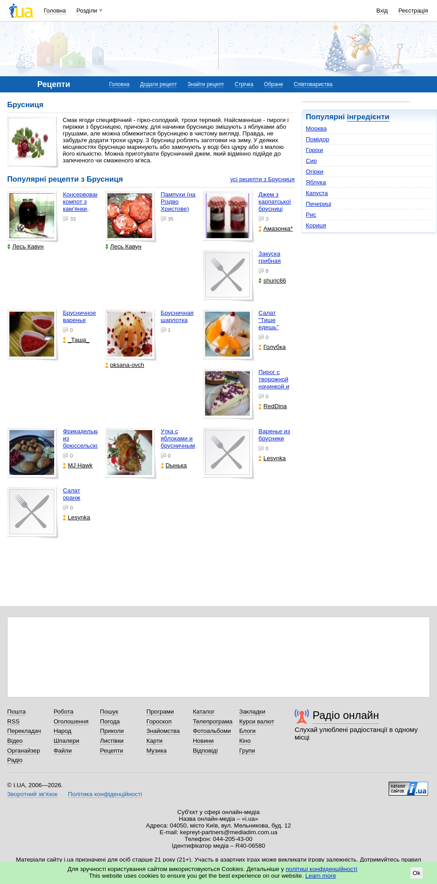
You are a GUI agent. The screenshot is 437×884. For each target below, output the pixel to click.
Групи (247, 750)
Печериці (318, 203)
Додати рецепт (158, 84)
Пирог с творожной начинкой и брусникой (273, 383)
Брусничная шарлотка (177, 316)
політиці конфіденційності (321, 869)
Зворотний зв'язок (32, 794)
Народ (63, 730)
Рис (311, 214)
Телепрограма (213, 721)
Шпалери (66, 740)
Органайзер (23, 750)
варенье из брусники (274, 435)
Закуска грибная (269, 257)
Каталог (204, 711)
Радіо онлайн (346, 715)
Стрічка (244, 84)
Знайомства (163, 730)
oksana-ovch (124, 364)
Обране (273, 84)
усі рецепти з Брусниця (262, 179)
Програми (160, 711)
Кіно (245, 740)
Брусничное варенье (79, 316)
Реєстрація (413, 10)
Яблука (316, 182)
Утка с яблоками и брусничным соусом (178, 442)
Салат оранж (71, 494)
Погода (110, 721)
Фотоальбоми (212, 730)
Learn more (320, 875)
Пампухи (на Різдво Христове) (178, 201)
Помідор (317, 139)
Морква (316, 128)
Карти (154, 740)
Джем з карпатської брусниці (274, 201)
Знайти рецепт (206, 84)
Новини (203, 740)
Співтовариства (313, 84)
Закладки (252, 711)
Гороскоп (158, 721)
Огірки (314, 171)
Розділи (87, 10)
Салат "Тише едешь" (268, 320)
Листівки (112, 740)
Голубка (272, 347)
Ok (416, 873)
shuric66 (272, 280)
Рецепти (111, 750)
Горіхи (314, 150)
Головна (55, 10)
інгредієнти (368, 117)
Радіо (14, 760)
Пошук (109, 711)
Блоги (247, 730)
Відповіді (205, 750)
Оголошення (71, 721)
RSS (13, 721)
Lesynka (272, 458)
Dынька (174, 465)
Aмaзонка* (275, 228)
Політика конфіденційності (105, 794)
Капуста (317, 193)
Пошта (16, 711)
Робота (63, 711)
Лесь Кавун (25, 246)
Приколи (112, 730)
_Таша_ (76, 339)
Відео (15, 740)
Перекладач (24, 730)
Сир (311, 160)
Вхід (382, 10)
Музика (156, 750)
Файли (63, 750)
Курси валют (256, 721)
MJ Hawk (77, 465)
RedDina (272, 406)
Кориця (316, 225)
